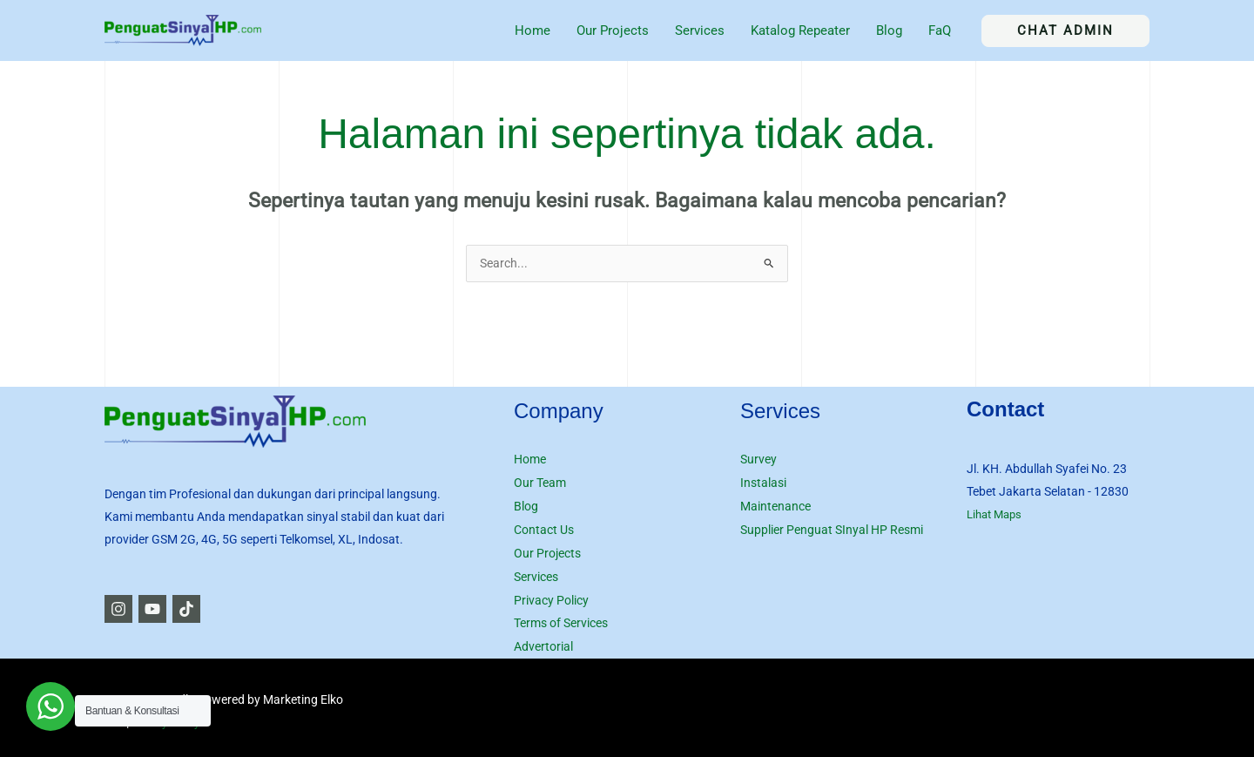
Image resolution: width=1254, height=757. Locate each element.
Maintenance (775, 505)
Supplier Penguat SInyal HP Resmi (831, 528)
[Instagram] (118, 610)
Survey (758, 460)
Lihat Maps (997, 515)
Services (536, 573)
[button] (1065, 31)
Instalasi (763, 483)
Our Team (540, 483)
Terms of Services (561, 618)
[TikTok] (200, 610)
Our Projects (547, 551)
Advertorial (543, 641)
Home (530, 460)
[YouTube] (159, 610)
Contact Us (544, 528)
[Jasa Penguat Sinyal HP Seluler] (182, 29)
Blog (526, 505)
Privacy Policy (551, 596)
